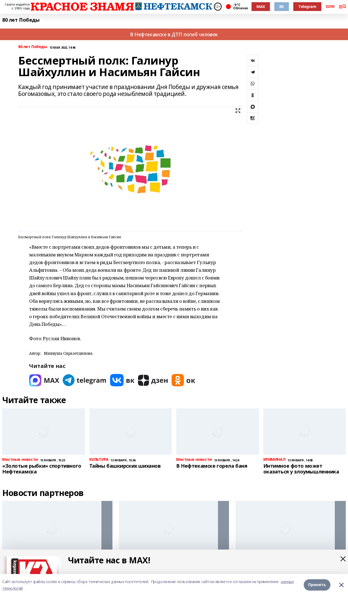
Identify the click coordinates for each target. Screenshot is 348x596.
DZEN (330, 6)
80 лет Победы (21, 20)
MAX (260, 6)
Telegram (307, 6)
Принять (317, 584)
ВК (281, 6)
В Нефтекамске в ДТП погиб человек (174, 34)
